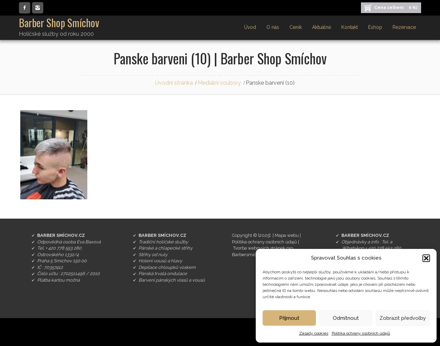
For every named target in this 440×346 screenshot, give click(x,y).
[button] (426, 258)
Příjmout (289, 318)
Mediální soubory (219, 83)
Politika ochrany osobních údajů (361, 333)
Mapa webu (287, 235)
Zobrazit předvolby (403, 318)
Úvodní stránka (174, 83)
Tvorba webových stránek (259, 248)
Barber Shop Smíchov (59, 22)
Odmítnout (346, 318)
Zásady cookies (313, 333)
